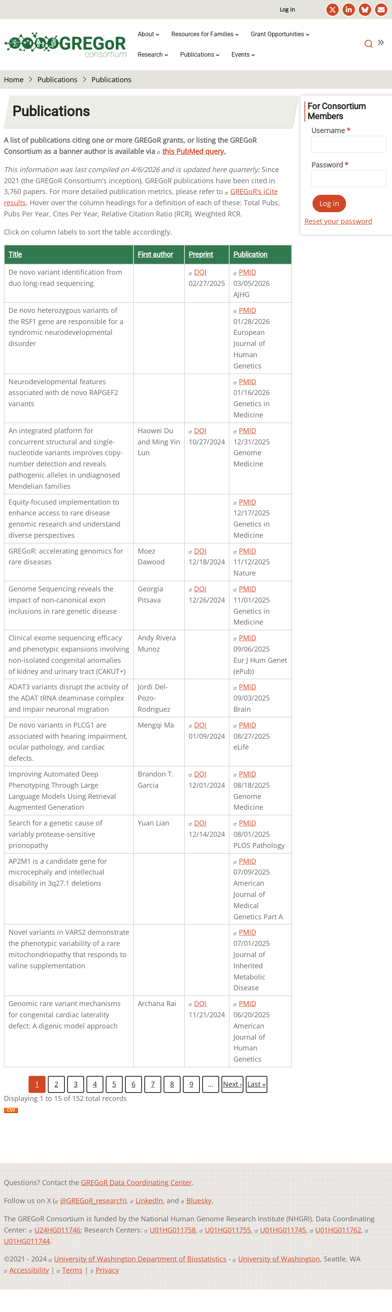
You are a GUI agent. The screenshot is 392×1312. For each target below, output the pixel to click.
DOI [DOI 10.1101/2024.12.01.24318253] (200, 773)
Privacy (107, 1270)
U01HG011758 (173, 1229)
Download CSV (11, 1115)
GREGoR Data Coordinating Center (136, 1182)
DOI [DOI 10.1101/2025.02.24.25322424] (200, 272)
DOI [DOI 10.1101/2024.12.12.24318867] (200, 822)
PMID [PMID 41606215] (247, 310)
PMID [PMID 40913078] (247, 637)
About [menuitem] (146, 34)
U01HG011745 (283, 1229)
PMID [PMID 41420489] (247, 502)
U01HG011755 (228, 1229)
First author (155, 254)
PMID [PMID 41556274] (247, 381)
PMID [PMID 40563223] (247, 932)
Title (15, 254)
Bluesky (198, 1200)
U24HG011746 (57, 1229)
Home (14, 79)
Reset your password (338, 221)
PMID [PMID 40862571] (247, 724)
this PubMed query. (194, 151)
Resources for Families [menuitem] (202, 34)
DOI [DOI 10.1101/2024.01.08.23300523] (200, 724)
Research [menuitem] (150, 54)
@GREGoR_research (92, 1200)
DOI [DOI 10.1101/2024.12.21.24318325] (200, 588)
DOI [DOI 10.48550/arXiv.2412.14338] (200, 551)
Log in (287, 9)
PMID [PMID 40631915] (247, 861)
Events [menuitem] (240, 54)
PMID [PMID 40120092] (247, 686)
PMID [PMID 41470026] (247, 430)
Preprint (201, 254)
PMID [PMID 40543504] (247, 1003)
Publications (57, 79)
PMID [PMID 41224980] (247, 551)
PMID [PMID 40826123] (247, 773)
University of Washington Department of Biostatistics (140, 1258)
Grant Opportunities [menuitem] (277, 34)
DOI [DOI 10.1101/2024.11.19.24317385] (200, 1003)
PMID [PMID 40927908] (247, 588)
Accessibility (29, 1270)
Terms (72, 1270)
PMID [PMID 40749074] (247, 822)
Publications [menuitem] (197, 54)
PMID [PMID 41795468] (247, 272)
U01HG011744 (27, 1241)
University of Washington (279, 1258)
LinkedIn (149, 1200)
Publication (250, 254)
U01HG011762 (338, 1229)
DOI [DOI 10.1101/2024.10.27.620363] (200, 430)
